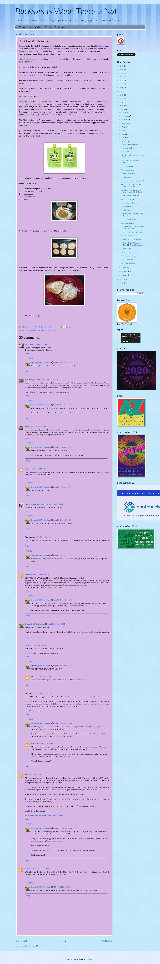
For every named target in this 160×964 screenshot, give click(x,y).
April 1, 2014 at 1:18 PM (49, 380)
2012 (122, 283)
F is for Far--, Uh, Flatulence (131, 239)
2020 (122, 88)
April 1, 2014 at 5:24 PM (62, 600)
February (125, 271)
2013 (122, 279)
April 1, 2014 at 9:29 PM (62, 666)
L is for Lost (125, 210)
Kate (33, 743)
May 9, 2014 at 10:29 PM (62, 887)
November (125, 116)
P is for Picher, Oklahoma (130, 196)
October (125, 120)
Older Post (107, 941)
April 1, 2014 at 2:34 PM (38, 427)
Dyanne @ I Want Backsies (41, 363)
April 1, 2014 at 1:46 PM (62, 405)
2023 (122, 77)
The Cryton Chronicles (37, 816)
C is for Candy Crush (128, 256)
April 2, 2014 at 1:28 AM (42, 676)
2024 (122, 73)
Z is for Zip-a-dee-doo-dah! (130, 144)
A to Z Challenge (30, 330)
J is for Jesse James (127, 223)
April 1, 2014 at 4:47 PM (62, 487)
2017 (122, 98)
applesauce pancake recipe (46, 330)
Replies (30, 358)
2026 (122, 66)
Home (22, 27)
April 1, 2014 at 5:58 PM (38, 645)
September (125, 123)
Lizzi (95, 80)
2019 (122, 91)
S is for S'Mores (126, 177)
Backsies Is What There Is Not (66, 11)
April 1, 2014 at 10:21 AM (38, 344)
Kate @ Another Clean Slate (35, 504)
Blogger (90, 959)
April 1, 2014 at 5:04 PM (62, 520)
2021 (122, 84)
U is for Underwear (127, 170)
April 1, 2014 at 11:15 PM (44, 743)
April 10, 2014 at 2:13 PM (63, 828)
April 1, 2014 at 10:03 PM (43, 693)
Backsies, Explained (55, 27)
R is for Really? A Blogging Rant (132, 181)
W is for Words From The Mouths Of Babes (130, 162)
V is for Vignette (127, 166)
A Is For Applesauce (128, 263)
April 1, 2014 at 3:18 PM (54, 504)
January (124, 275)
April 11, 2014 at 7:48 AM (41, 869)
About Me (35, 27)
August (124, 127)
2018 (122, 95)
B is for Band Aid (127, 259)
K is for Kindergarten (128, 219)
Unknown (28, 469)
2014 (122, 109)
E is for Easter (126, 249)
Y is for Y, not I (126, 148)
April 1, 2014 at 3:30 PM (42, 537)
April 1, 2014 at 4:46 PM (62, 447)
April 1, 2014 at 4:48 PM (56, 624)
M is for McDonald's (128, 207)
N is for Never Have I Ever (130, 203)
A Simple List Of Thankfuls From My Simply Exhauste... (132, 244)
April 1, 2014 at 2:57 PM (41, 469)
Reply (27, 353)
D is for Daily (126, 252)
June (123, 134)
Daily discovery (35, 711)
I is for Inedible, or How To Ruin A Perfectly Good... (132, 228)
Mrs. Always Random (33, 380)
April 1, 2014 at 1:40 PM (62, 363)
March (124, 268)
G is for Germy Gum (128, 236)
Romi (27, 344)
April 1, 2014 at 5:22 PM (62, 555)
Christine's (100, 46)
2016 (122, 102)
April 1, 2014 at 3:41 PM (41, 575)
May (123, 138)
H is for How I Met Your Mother (132, 232)
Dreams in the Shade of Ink (56, 816)
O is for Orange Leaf (128, 199)
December (125, 112)
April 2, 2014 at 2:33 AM (36, 775)
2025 (122, 70)
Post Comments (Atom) (33, 946)
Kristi (27, 427)
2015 (122, 106)
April (124, 141)
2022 (122, 80)
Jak (32, 676)
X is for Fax (125, 151)
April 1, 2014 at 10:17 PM (63, 723)
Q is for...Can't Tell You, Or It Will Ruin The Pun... (131, 185)
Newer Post (21, 941)
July (123, 130)
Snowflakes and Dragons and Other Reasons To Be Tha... (131, 191)
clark (27, 645)
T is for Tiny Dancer (128, 174)
